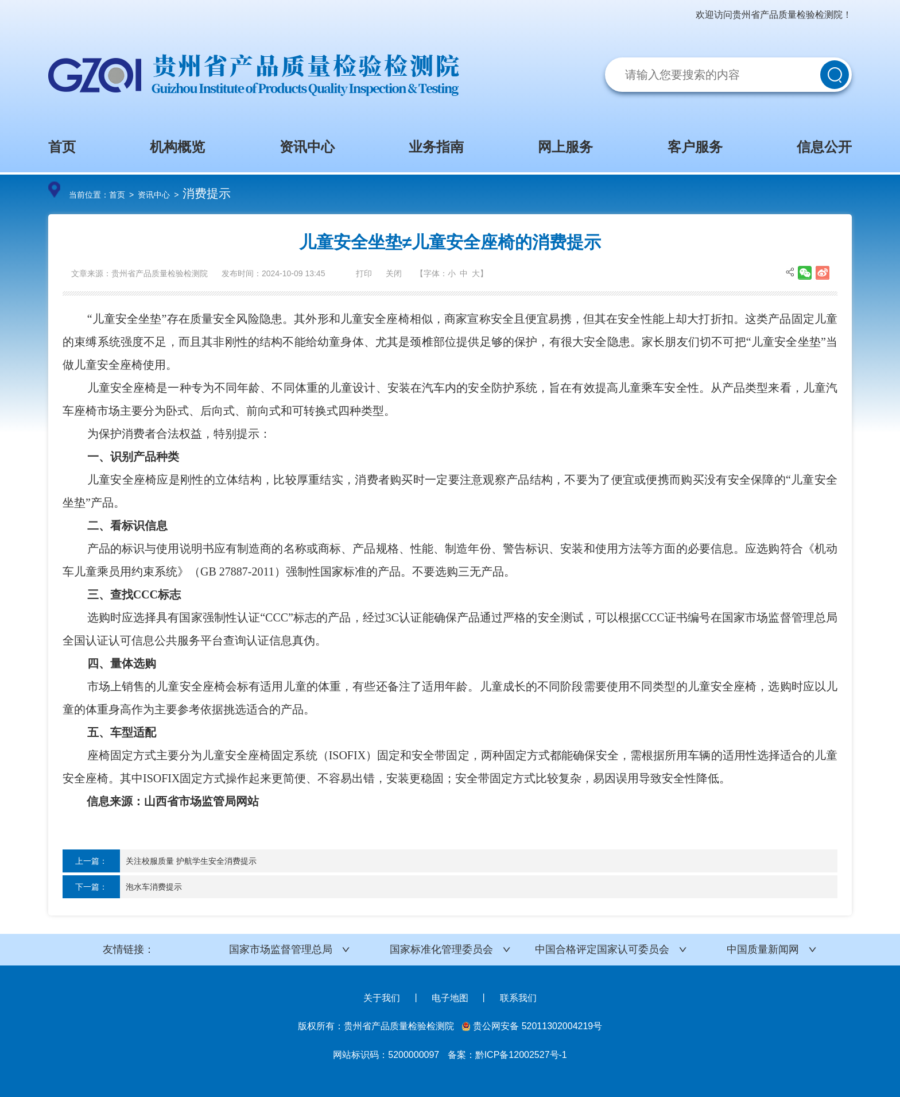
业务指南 (436, 146)
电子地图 (450, 998)
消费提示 (207, 193)
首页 (62, 146)
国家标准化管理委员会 (441, 949)
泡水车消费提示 (154, 886)
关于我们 (381, 998)
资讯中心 (307, 146)
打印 (364, 273)
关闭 (394, 273)
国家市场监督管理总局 (280, 949)
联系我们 (518, 998)
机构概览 (177, 146)
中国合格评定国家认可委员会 (602, 949)
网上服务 (565, 146)
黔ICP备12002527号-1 (521, 1055)
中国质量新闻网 (763, 949)
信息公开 (824, 146)
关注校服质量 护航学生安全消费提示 (191, 861)
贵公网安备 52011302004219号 (532, 1026)
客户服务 (695, 146)
